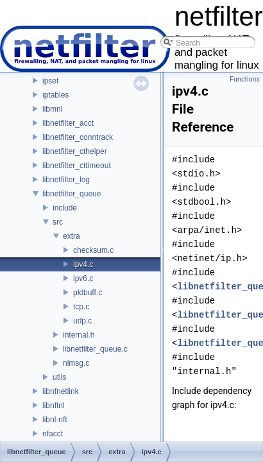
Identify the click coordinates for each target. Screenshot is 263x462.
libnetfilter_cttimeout (76, 165)
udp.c (82, 320)
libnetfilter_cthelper (74, 151)
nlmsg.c (76, 363)
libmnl (52, 109)
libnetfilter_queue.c (95, 349)
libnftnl (53, 405)
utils (59, 377)
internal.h (78, 334)
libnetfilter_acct (68, 123)
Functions (245, 79)
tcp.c (81, 306)
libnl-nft (54, 419)
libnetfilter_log (66, 179)
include (65, 207)
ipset (50, 80)
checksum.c (93, 250)
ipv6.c (83, 278)
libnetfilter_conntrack (77, 137)
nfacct (52, 433)
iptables (55, 94)
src (58, 222)
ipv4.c (83, 264)
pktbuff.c (87, 292)
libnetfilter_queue (71, 193)
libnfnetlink (60, 391)
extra (71, 236)
